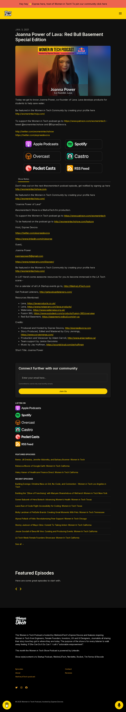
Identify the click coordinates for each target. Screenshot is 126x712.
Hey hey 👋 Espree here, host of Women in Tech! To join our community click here (63, 3)
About (17, 673)
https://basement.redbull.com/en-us (61, 316)
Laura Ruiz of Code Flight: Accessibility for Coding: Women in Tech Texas (48, 506)
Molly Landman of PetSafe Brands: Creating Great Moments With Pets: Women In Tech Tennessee (59, 512)
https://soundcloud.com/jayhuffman (65, 344)
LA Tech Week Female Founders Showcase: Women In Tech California (47, 538)
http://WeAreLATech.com (77, 286)
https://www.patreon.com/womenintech (85, 121)
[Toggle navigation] (120, 13)
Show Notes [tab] (23, 179)
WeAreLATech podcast (25, 677)
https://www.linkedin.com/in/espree (33, 238)
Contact (68, 669)
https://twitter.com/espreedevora (32, 135)
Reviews (68, 673)
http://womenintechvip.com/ (30, 113)
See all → (19, 544)
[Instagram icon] (21, 687)
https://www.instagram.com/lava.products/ (49, 306)
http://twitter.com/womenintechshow (34, 131)
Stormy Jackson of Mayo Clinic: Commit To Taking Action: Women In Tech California (53, 525)
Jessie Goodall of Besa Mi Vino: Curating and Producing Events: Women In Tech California (56, 531)
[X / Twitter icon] (16, 687)
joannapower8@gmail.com (29, 256)
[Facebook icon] (26, 687)
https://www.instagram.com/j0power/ (34, 261)
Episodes (19, 669)
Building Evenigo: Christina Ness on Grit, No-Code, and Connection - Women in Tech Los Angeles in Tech (60, 485)
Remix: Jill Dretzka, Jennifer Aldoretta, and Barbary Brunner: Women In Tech (50, 459)
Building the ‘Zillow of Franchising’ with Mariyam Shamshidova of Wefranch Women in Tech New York (61, 493)
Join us (63, 391)
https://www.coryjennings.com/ (37, 334)
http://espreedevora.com (78, 328)
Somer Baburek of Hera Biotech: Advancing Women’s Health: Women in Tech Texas (53, 499)
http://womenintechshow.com (30, 189)
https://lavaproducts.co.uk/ (41, 303)
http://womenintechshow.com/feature (74, 221)
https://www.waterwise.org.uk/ (49, 310)
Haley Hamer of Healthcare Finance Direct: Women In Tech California (46, 472)
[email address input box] (63, 378)
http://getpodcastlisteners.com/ (56, 292)
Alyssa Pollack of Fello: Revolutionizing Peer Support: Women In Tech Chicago (51, 518)
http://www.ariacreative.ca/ (82, 338)
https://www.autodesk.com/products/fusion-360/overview (64, 313)
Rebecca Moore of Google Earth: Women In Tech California (42, 466)
